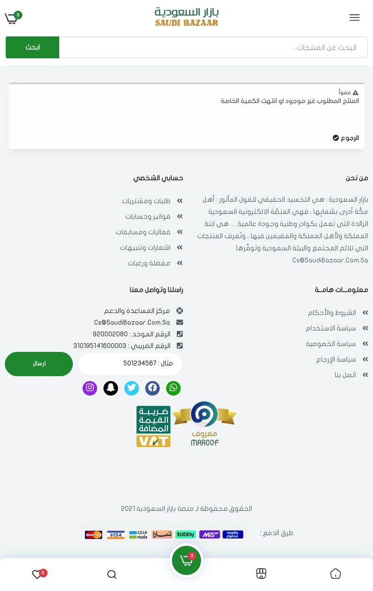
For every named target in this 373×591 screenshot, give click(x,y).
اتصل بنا (345, 375)
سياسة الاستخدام (330, 328)
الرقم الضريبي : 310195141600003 (121, 345)
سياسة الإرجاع (336, 359)
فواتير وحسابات (147, 216)
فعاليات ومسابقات (143, 232)
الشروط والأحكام (332, 312)
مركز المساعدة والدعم (137, 310)
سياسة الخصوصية (331, 344)
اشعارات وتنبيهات (145, 247)
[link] (335, 574)
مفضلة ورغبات (149, 263)
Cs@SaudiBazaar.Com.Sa (330, 260)
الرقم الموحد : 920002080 (131, 334)
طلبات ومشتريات (146, 201)
